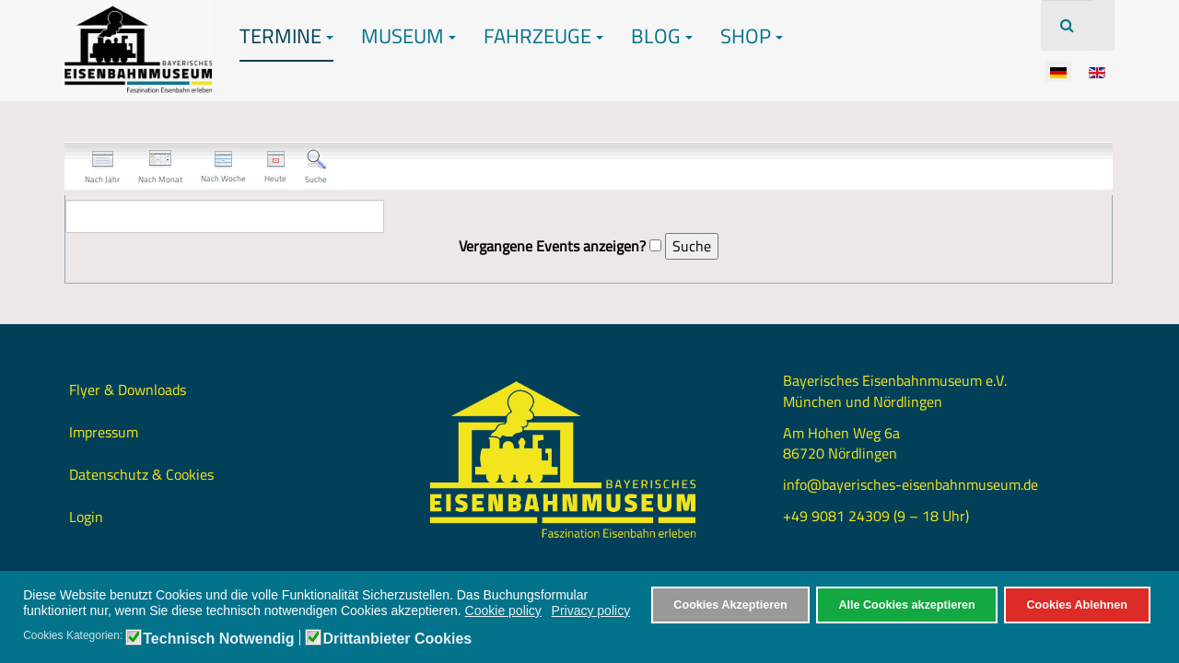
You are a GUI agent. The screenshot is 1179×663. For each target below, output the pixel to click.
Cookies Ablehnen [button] (1076, 605)
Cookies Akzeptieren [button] (730, 605)
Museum (408, 36)
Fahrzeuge (543, 36)
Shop (751, 36)
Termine (286, 36)
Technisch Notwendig (218, 639)
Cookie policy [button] (503, 610)
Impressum (103, 432)
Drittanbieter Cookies (397, 639)
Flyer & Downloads (127, 389)
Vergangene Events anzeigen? (552, 246)
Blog (662, 36)
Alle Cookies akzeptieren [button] (906, 605)
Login (86, 516)
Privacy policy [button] (591, 610)
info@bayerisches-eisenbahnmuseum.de (910, 484)
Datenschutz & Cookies (141, 474)
